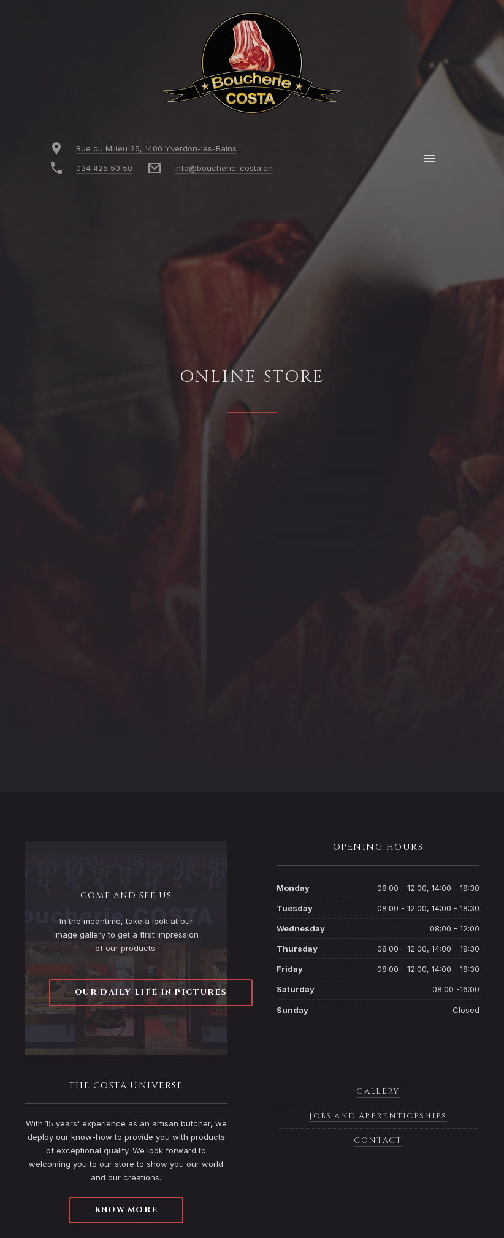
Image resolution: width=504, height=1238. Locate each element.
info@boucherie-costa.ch (223, 168)
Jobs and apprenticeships (377, 1115)
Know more (126, 1209)
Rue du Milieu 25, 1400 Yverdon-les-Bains (156, 148)
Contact (378, 1140)
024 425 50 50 (104, 168)
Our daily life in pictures (151, 992)
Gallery (377, 1091)
